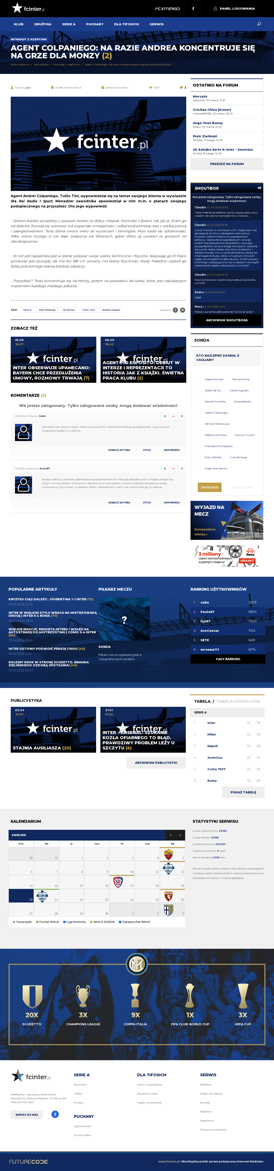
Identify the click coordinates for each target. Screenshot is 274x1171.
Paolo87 (45, 468)
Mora (198, 306)
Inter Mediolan (47, 310)
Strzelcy (79, 1102)
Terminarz (80, 1084)
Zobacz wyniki (242, 487)
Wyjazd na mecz (147, 1093)
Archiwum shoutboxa (227, 320)
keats (42, 416)
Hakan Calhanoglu (216, 412)
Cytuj (147, 450)
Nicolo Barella (242, 401)
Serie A (27, 310)
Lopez (27, 87)
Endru (199, 292)
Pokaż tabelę (243, 792)
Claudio (200, 207)
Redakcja (205, 1084)
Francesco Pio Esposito (219, 446)
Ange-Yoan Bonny (216, 468)
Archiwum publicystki (156, 763)
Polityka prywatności (213, 1129)
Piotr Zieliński (213, 457)
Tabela (78, 1093)
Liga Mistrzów (82, 1126)
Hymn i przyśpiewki (149, 1084)
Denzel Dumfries (215, 401)
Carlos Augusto (239, 390)
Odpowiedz (172, 450)
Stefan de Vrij (213, 390)
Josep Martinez (214, 379)
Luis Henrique (238, 457)
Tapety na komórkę (149, 1102)
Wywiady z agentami (28, 39)
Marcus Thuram (245, 435)
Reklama (205, 1111)
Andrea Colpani (111, 310)
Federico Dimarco (215, 435)
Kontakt (205, 1102)
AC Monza (69, 310)
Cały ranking (228, 659)
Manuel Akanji (241, 379)
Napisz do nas (27, 1114)
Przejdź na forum (227, 164)
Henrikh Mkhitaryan (217, 423)
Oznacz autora (119, 450)
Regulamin (207, 1120)
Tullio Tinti (88, 310)
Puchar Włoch (83, 1135)
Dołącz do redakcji (211, 1093)
